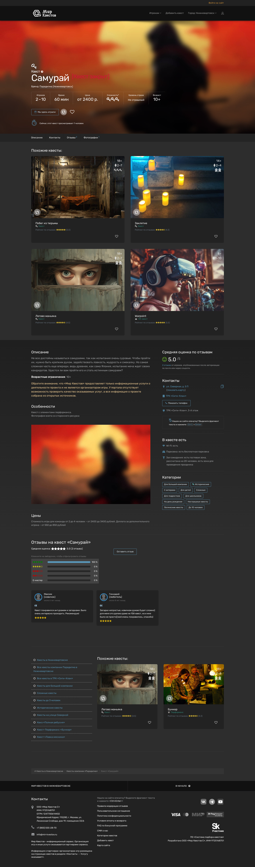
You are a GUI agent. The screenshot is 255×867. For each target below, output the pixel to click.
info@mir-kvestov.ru (47, 834)
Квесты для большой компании (53, 685)
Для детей (186, 490)
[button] (147, 427)
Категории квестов (107, 835)
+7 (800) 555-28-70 (46, 828)
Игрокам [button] (155, 13)
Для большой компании (175, 484)
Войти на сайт (216, 3)
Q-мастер (38, 580)
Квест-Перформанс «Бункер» (52, 729)
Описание (37, 137)
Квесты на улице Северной (50, 715)
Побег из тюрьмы (46, 223)
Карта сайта (103, 845)
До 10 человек (196, 507)
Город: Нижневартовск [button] (202, 13)
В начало (183, 786)
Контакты (54, 137)
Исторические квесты (48, 707)
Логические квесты (173, 507)
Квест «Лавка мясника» (49, 737)
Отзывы (72, 137)
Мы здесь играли (45, 112)
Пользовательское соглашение (113, 811)
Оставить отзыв (125, 551)
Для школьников (193, 496)
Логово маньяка (45, 316)
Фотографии (91, 137)
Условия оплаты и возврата (111, 820)
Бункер (172, 709)
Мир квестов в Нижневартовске (50, 786)
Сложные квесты (44, 693)
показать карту (176, 390)
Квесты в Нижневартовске (50, 660)
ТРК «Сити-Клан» (176, 396)
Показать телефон (176, 403)
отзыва (166, 365)
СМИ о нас (102, 830)
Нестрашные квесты (198, 501)
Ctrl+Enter (115, 801)
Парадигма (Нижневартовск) (56, 86)
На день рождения (173, 501)
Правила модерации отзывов (112, 806)
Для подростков (172, 496)
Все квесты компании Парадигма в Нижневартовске (55, 669)
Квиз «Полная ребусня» (49, 722)
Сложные (200, 490)
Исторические (200, 484)
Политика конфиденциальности (114, 816)
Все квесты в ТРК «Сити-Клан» (53, 678)
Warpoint (140, 316)
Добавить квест (175, 13)
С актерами (169, 490)
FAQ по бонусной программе (112, 825)
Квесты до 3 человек (46, 700)
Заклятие (141, 223)
